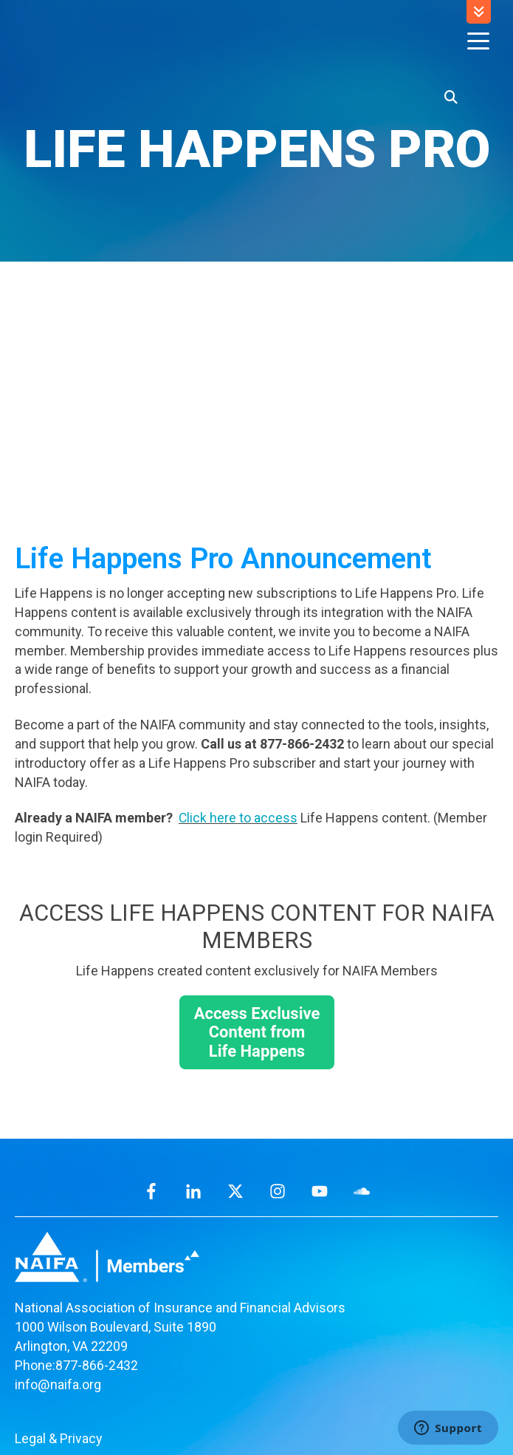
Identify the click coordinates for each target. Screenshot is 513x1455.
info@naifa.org (57, 1283)
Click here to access (238, 716)
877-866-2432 (96, 1264)
